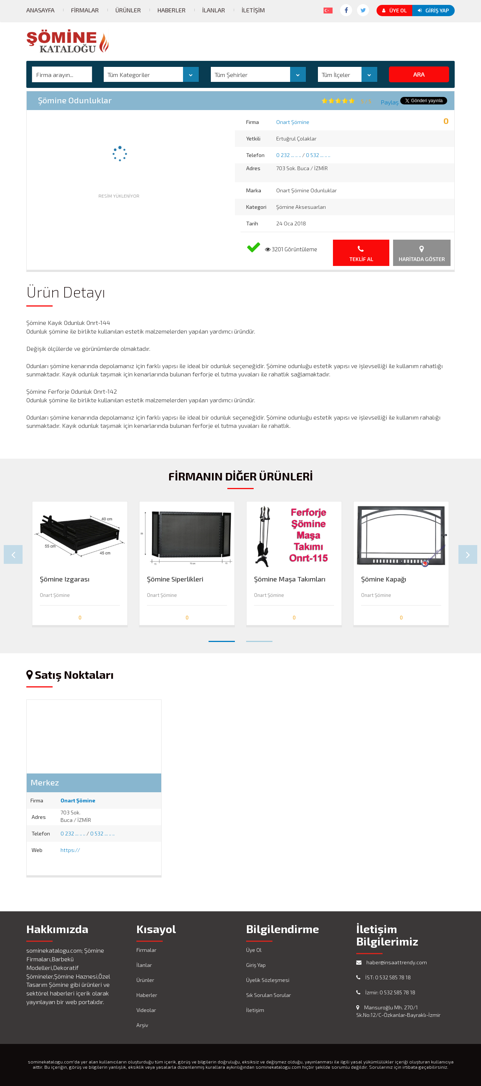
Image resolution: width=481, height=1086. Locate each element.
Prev (13, 554)
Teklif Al (361, 253)
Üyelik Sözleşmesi (267, 980)
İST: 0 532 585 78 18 (383, 977)
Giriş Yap (433, 10)
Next (467, 554)
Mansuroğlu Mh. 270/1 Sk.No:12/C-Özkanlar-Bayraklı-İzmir (398, 1011)
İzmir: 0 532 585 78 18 (385, 992)
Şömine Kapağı (383, 579)
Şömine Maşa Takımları (289, 579)
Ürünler (128, 10)
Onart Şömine (292, 122)
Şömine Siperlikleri (175, 579)
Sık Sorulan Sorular (268, 995)
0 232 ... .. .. (288, 155)
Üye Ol (394, 10)
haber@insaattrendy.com (391, 962)
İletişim (253, 10)
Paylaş (390, 102)
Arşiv (142, 1025)
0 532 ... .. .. (318, 155)
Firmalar (85, 10)
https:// (70, 850)
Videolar (146, 1010)
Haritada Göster (422, 253)
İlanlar (213, 10)
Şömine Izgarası (64, 579)
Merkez (44, 782)
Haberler (171, 10)
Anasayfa (40, 10)
